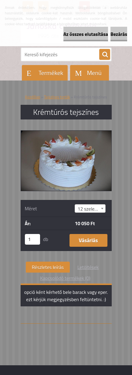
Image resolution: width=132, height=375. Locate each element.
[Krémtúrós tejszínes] (66, 133)
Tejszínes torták (57, 97)
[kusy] (32, 239)
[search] (104, 54)
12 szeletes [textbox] (89, 208)
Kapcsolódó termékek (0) (65, 278)
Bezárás (118, 34)
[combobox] (90, 208)
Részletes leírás (48, 267)
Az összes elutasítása (85, 34)
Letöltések (88, 267)
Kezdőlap (32, 97)
